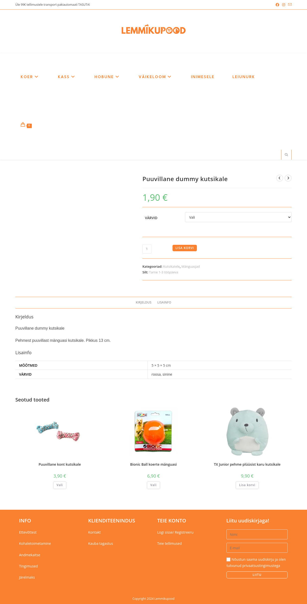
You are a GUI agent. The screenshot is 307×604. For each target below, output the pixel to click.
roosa (156, 374)
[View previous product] (279, 178)
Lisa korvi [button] (247, 485)
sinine (167, 374)
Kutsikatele (171, 266)
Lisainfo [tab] (164, 302)
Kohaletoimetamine (35, 543)
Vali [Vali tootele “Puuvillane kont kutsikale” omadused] (60, 485)
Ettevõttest (28, 532)
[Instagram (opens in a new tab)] (284, 4)
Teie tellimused (169, 543)
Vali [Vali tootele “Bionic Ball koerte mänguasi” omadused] (153, 485)
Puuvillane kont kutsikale (60, 464)
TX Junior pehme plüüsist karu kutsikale (247, 464)
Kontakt (94, 532)
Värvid (151, 217)
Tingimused (28, 566)
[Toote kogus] (146, 249)
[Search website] (286, 155)
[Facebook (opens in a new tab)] (277, 4)
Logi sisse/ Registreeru (175, 532)
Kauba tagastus (100, 543)
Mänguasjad (190, 266)
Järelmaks (27, 577)
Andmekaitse (29, 555)
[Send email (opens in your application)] (289, 4)
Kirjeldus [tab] (143, 302)
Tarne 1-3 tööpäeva (163, 272)
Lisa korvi (184, 248)
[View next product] (288, 178)
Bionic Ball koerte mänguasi (153, 464)
